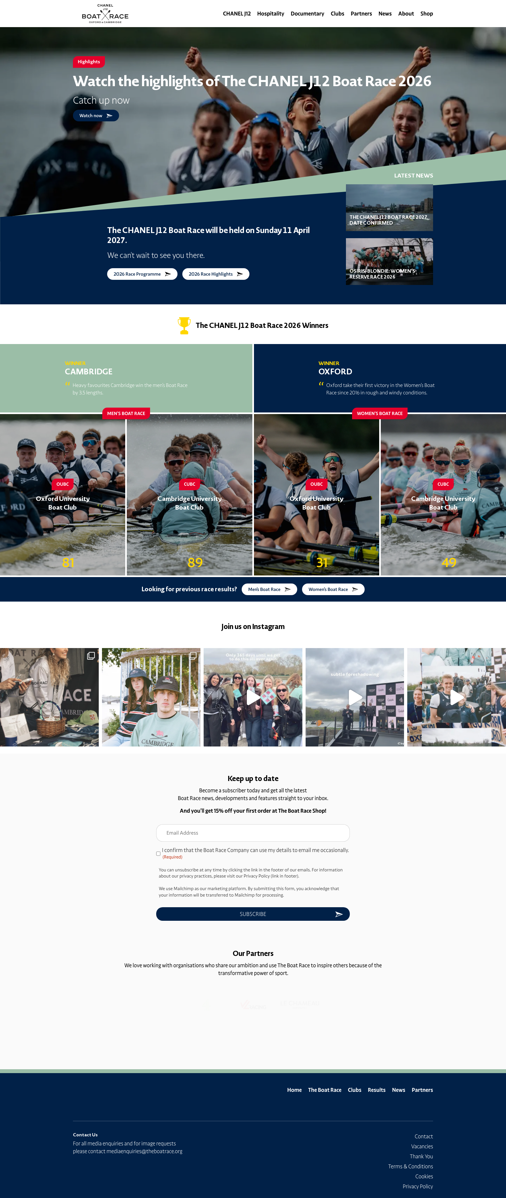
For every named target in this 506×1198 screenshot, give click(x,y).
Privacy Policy (418, 1186)
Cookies (424, 1176)
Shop (426, 13)
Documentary (307, 13)
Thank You (421, 1156)
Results (377, 1090)
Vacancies (422, 1146)
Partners (361, 13)
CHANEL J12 (237, 13)
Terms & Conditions (410, 1166)
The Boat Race (324, 1090)
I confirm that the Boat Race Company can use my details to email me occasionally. (255, 853)
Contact (424, 1136)
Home (294, 1090)
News (385, 13)
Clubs (337, 13)
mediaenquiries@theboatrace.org (144, 1151)
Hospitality (270, 13)
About (406, 13)
